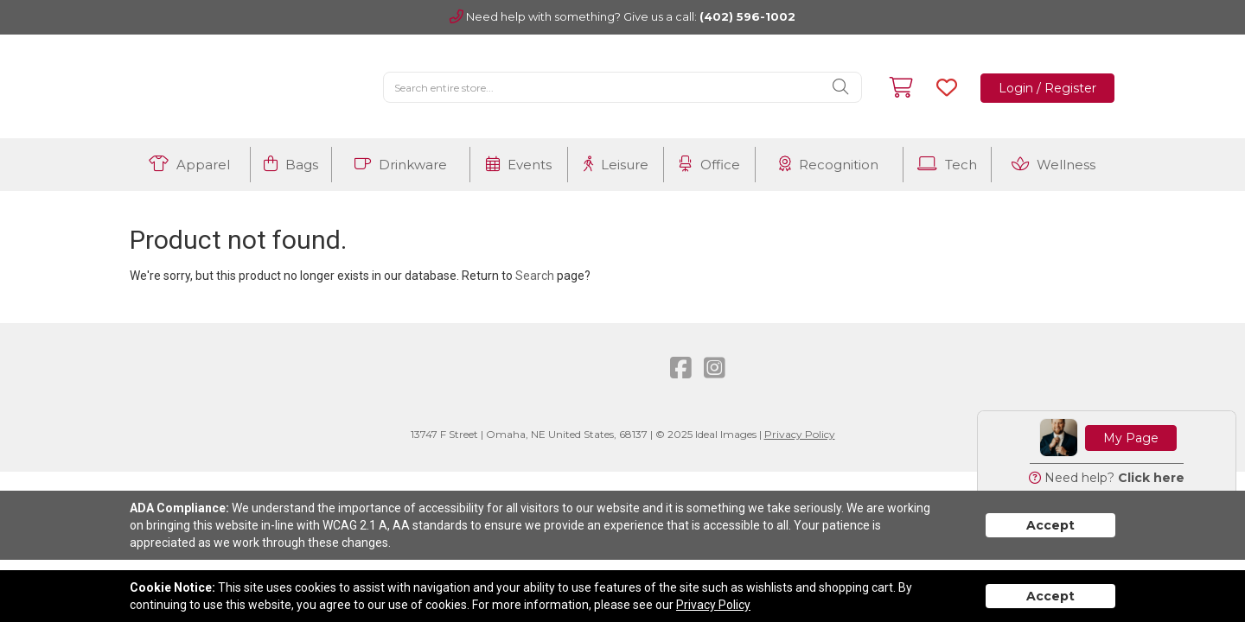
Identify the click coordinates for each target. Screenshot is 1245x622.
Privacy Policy (799, 434)
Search (534, 275)
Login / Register (1047, 88)
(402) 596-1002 (747, 16)
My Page (1131, 438)
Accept (1050, 525)
